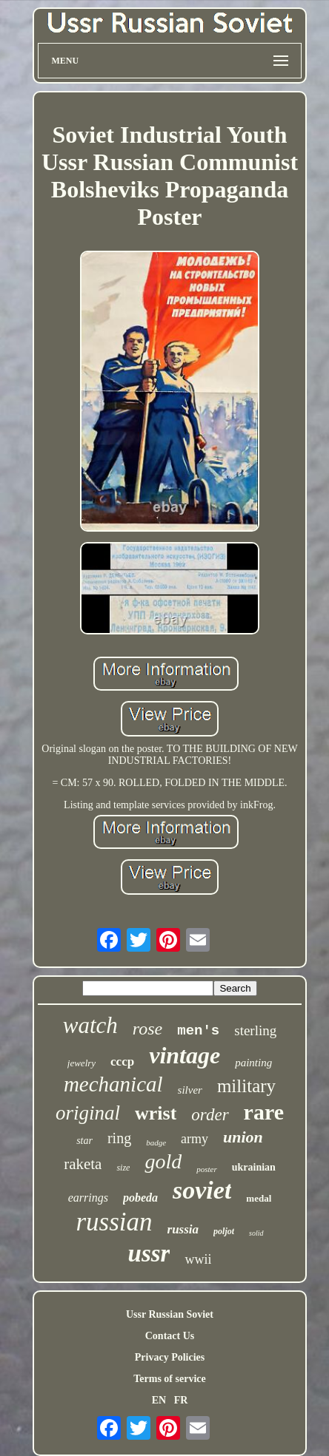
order (209, 1114)
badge (156, 1142)
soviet (202, 1190)
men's (198, 1031)
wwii (198, 1259)
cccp (122, 1061)
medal (258, 1198)
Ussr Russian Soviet (169, 1314)
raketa (83, 1164)
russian (114, 1222)
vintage (184, 1055)
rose (147, 1028)
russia (183, 1229)
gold (163, 1161)
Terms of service (169, 1378)
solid (256, 1233)
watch (90, 1025)
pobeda (140, 1197)
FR (181, 1400)
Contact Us (170, 1335)
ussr (149, 1253)
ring (119, 1138)
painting (253, 1063)
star (84, 1140)
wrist (155, 1113)
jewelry (81, 1063)
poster (206, 1169)
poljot (223, 1231)
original (88, 1113)
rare (264, 1112)
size (123, 1167)
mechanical (113, 1084)
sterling (255, 1030)
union (243, 1137)
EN (159, 1400)
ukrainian (254, 1167)
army (194, 1138)
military (246, 1086)
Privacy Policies (170, 1357)
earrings (88, 1197)
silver (190, 1090)
